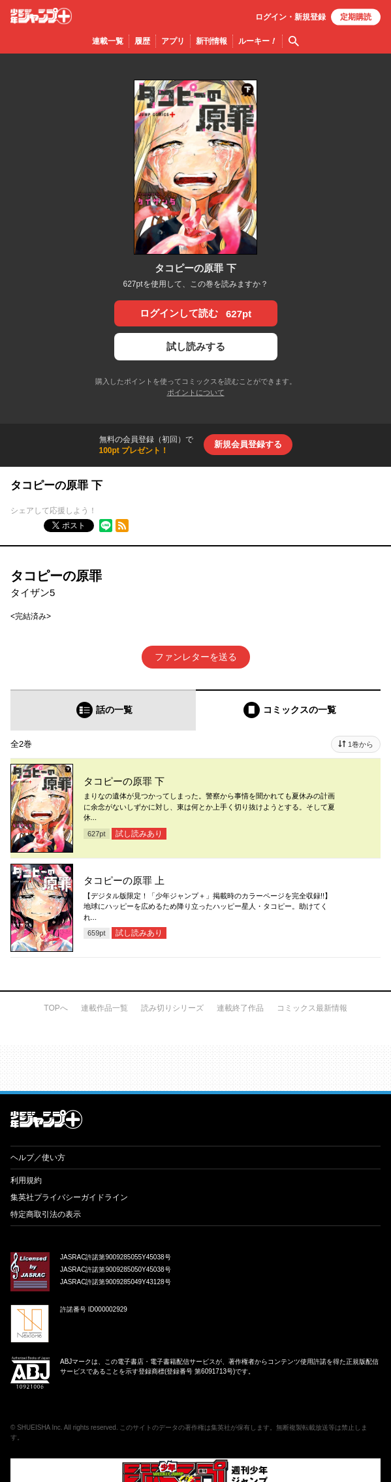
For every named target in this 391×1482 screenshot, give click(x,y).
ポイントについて (196, 392)
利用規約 (26, 1180)
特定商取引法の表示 (45, 1214)
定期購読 (355, 17)
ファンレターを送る (196, 657)
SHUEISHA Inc (39, 1427)
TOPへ (55, 1008)
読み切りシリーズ (172, 1008)
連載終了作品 (240, 1008)
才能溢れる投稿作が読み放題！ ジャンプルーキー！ (195, 1063)
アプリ (173, 41)
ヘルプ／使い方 (37, 1157)
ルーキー (257, 41)
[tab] (103, 710)
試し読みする (195, 346)
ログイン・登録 (290, 17)
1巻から (360, 744)
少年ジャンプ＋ (41, 16)
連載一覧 (107, 41)
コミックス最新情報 (312, 1008)
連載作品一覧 (104, 1008)
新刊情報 (211, 41)
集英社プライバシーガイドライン (69, 1197)
